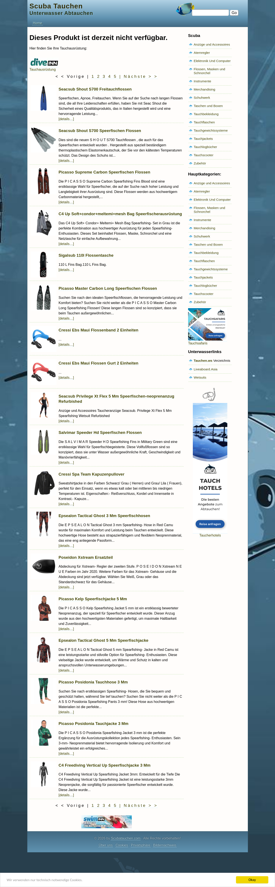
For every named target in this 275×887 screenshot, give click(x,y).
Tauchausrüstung (44, 67)
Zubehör (200, 163)
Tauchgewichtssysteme (211, 130)
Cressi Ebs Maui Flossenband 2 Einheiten (98, 330)
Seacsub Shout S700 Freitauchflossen (95, 89)
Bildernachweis (164, 845)
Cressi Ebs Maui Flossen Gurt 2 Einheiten (98, 363)
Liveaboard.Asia (205, 369)
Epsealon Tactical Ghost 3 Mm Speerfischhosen (104, 515)
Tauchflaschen (204, 122)
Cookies (122, 845)
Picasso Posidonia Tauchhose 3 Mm (93, 682)
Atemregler (202, 52)
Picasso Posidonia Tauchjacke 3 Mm (94, 723)
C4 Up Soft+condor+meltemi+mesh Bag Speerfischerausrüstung (120, 214)
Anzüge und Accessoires (212, 44)
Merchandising (204, 89)
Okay (252, 879)
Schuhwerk (202, 97)
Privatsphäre (140, 845)
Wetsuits (200, 377)
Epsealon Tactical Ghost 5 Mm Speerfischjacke (103, 640)
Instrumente (202, 81)
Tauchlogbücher (205, 147)
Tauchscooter (203, 155)
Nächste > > (141, 76)
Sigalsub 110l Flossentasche (86, 255)
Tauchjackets (203, 138)
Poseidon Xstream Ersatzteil (86, 557)
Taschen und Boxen (208, 106)
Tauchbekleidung (206, 114)
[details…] (66, 119)
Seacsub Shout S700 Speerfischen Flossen (100, 130)
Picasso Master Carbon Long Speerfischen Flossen (108, 288)
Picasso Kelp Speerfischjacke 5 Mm (93, 599)
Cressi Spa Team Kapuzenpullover (91, 474)
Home (37, 23)
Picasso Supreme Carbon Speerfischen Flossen (104, 172)
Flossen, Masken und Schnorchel (209, 71)
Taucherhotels (210, 533)
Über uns (106, 845)
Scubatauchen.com (125, 838)
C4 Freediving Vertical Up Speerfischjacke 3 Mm (105, 765)
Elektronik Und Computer (212, 61)
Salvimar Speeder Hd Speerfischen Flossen (100, 432)
